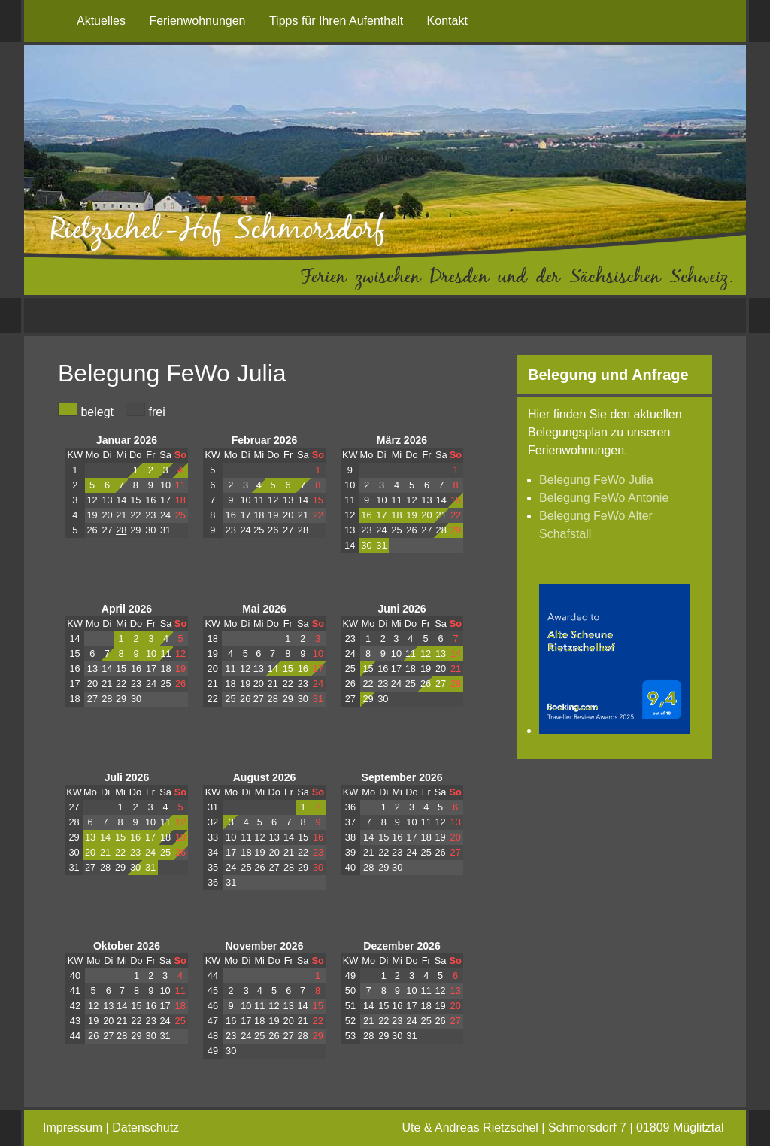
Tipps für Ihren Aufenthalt (336, 20)
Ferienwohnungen (197, 20)
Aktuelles (101, 20)
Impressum (72, 1127)
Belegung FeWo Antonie (603, 497)
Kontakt (447, 20)
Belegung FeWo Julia (596, 479)
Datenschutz (145, 1127)
